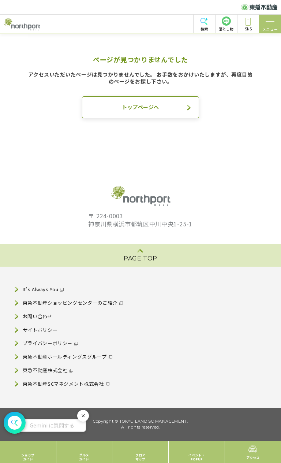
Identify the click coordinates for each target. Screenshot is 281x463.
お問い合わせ (38, 316)
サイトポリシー (40, 329)
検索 (204, 29)
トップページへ (140, 107)
